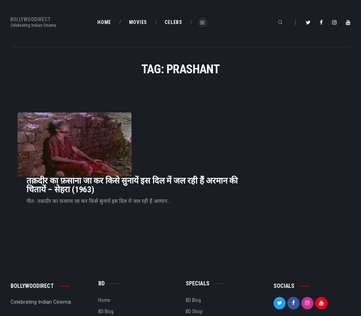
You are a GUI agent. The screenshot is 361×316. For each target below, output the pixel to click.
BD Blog (106, 268)
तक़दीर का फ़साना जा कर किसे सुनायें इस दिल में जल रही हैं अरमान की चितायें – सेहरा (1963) (220, 132)
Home (104, 257)
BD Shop (194, 268)
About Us (107, 280)
